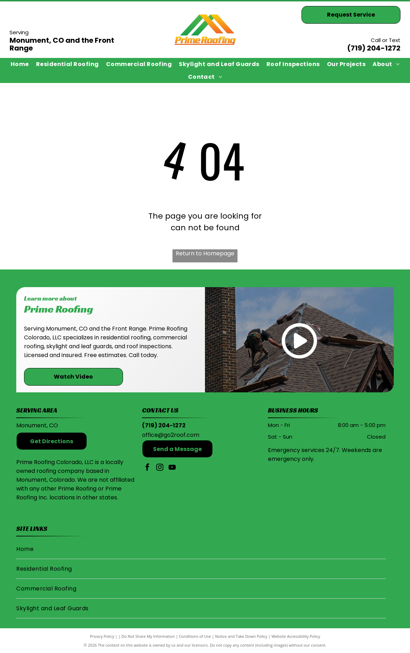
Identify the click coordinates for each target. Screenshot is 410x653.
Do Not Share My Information (148, 636)
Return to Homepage (205, 253)
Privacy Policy (102, 636)
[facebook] (147, 468)
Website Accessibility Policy (295, 636)
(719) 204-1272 (373, 48)
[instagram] (159, 468)
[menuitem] (20, 64)
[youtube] (172, 468)
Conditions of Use (195, 636)
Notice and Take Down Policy (241, 636)
